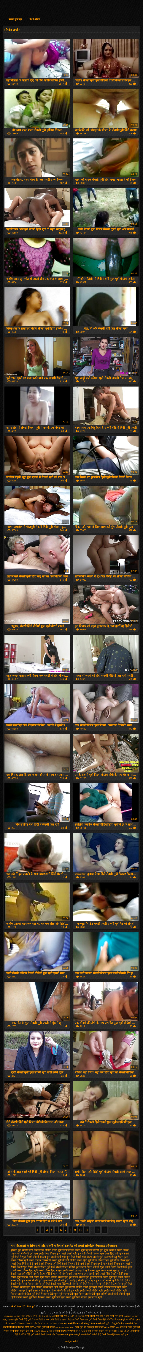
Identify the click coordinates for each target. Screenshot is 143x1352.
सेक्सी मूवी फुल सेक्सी (21, 1280)
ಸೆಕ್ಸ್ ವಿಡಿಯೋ (118, 1323)
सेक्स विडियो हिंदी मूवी (27, 1263)
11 (86, 1230)
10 (80, 1230)
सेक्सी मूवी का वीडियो (125, 1319)
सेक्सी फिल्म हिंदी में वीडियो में (105, 1319)
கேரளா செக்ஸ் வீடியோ (30, 1323)
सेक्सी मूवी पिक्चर (119, 1273)
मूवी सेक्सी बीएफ (32, 1260)
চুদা (69, 1316)
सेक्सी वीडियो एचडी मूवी (109, 1287)
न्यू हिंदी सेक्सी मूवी (94, 1250)
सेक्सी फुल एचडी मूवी (79, 1270)
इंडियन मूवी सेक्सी (19, 1250)
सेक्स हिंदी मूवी (61, 1316)
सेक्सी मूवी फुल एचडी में (90, 1277)
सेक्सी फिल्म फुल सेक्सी (22, 1267)
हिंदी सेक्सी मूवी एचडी (114, 1316)
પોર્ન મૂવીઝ (106, 1323)
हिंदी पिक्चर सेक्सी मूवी (44, 1297)
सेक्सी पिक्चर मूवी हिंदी (50, 1263)
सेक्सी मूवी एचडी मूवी (71, 1334)
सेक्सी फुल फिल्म (98, 1270)
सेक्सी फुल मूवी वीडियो (22, 1273)
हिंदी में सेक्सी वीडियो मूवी (98, 1331)
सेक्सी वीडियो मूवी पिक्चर (13, 1327)
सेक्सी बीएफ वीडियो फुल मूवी (47, 1273)
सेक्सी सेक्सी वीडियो (89, 1334)
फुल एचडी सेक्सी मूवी (66, 1253)
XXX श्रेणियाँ (34, 19)
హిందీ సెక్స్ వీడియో (54, 1334)
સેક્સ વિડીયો (68, 1319)
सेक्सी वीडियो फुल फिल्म (44, 1290)
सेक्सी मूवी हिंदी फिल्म (106, 1283)
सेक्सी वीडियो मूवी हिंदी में (30, 1293)
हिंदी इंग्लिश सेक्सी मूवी (22, 1297)
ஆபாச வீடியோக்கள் (44, 1331)
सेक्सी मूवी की (80, 1327)
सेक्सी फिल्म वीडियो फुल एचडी (95, 1267)
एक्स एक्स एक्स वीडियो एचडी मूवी (44, 1250)
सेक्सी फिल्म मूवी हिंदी (44, 1267)
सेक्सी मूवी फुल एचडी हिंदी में (116, 1277)
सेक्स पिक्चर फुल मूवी (103, 1260)
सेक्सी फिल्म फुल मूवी (83, 1319)
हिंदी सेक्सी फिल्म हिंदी (107, 1334)
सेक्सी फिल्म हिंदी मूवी (27, 1270)
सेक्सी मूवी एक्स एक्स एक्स (75, 1273)
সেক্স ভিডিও (81, 1331)
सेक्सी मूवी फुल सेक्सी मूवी (45, 1280)
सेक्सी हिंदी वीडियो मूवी (119, 1293)
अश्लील (14, 1323)
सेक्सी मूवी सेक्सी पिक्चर (23, 1283)
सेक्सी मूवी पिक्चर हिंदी (22, 1277)
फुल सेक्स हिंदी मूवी (109, 1253)
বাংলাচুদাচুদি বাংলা (29, 1316)
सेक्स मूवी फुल (122, 1334)
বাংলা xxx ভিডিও (51, 1323)
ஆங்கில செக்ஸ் (12, 1316)
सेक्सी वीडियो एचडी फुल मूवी (83, 1287)
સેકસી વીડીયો (131, 1323)
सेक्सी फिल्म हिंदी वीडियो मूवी (23, 1306)
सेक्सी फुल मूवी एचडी (117, 1270)
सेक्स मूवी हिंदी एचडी (95, 1327)
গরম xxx (63, 1323)
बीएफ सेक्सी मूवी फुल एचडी (100, 1256)
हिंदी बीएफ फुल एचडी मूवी (89, 1297)
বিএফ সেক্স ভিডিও (46, 1316)
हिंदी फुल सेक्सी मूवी (66, 1297)
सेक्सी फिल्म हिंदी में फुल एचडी (53, 1270)
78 (97, 1230)
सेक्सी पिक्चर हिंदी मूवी (73, 1263)
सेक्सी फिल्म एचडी (76, 1323)
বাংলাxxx (113, 1331)
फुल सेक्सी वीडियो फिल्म (34, 1256)
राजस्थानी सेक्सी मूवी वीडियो (55, 1260)
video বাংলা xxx (111, 1327)
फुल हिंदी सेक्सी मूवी (76, 1256)
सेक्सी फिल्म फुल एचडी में (120, 1263)
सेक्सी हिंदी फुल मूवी (53, 1293)
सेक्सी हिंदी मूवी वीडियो (96, 1293)
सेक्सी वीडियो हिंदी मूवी (23, 1331)
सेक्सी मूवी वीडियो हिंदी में (118, 1280)
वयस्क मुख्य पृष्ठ (15, 19)
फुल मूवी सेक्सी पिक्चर (88, 1253)
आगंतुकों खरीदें (71, 1341)
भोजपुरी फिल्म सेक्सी (92, 1323)
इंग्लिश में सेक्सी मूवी (128, 1327)
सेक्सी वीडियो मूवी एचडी (97, 1290)
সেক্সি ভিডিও (55, 1319)
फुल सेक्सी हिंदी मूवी (56, 1256)
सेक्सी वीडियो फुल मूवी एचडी (71, 1290)
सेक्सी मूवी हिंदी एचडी (61, 1283)
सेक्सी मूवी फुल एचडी (68, 1277)
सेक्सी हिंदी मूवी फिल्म (74, 1293)
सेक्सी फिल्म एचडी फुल (96, 1263)
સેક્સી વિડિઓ (77, 1316)
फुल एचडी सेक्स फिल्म (45, 1253)
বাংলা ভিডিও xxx (41, 1319)
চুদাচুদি (15, 1319)
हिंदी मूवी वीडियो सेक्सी (36, 1334)
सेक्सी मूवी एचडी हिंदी (99, 1273)
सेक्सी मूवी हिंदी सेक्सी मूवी (56, 1287)
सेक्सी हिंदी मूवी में (26, 1319)
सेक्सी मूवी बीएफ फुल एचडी (91, 1280)
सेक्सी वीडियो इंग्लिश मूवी (65, 1331)
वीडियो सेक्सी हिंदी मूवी (81, 1260)
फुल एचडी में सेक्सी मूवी (22, 1253)
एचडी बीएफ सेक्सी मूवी (73, 1250)
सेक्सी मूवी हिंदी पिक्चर (83, 1283)
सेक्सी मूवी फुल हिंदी (68, 1280)
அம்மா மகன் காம (64, 1327)
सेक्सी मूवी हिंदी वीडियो (31, 1287)
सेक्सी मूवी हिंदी (42, 1283)
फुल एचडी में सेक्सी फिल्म (116, 1250)
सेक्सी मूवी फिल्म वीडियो (45, 1277)
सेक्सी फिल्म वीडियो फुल (68, 1267)
